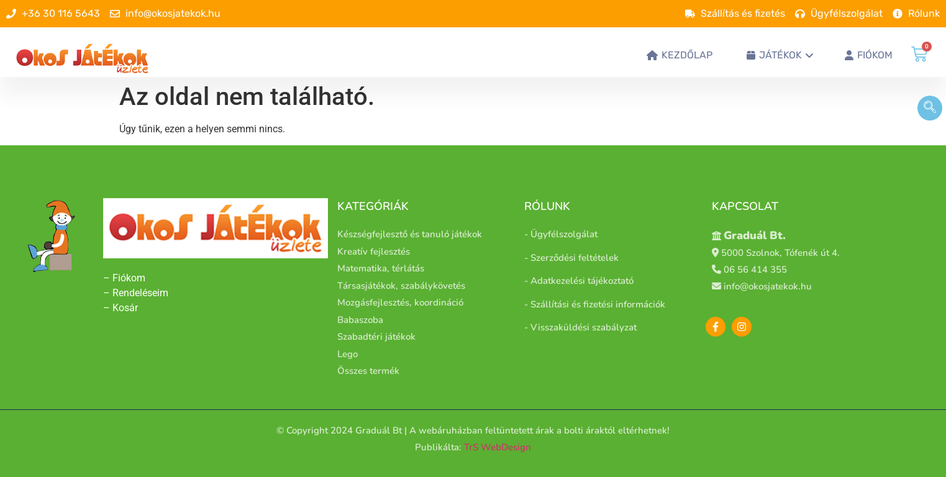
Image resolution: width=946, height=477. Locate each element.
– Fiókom (125, 278)
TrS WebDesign (497, 447)
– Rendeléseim (135, 293)
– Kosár (120, 308)
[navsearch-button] (929, 108)
